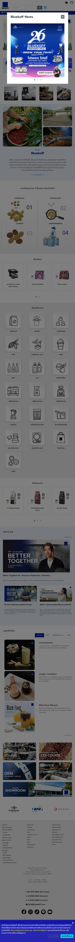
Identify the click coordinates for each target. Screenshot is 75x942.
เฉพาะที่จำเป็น (54, 936)
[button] (34, 80)
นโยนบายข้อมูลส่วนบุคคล (19, 930)
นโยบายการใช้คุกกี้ (39, 930)
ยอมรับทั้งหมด (67, 936)
